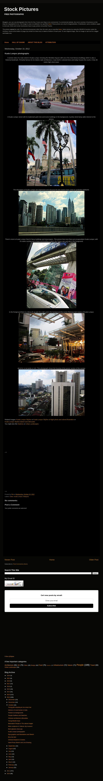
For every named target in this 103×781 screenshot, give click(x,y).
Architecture (9, 665)
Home (7, 42)
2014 (8, 692)
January (11, 767)
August (10, 748)
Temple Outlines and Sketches (17, 715)
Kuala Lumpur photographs (16, 731)
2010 (8, 773)
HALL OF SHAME (18, 42)
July (9, 751)
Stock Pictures (21, 9)
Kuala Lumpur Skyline (23, 419)
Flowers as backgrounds (15, 712)
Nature (70, 665)
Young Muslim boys (14, 721)
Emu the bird (12, 737)
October (11, 705)
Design (33, 665)
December (11, 699)
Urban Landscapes (32, 424)
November (11, 702)
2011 (8, 771)
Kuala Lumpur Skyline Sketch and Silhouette (20, 422)
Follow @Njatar (9, 656)
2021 (8, 678)
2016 (8, 686)
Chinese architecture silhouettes (18, 718)
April (10, 759)
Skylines (20, 424)
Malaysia (26, 496)
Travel (92, 665)
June (10, 754)
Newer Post (10, 560)
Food (40, 665)
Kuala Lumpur (18, 496)
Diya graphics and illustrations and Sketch (21, 734)
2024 (8, 675)
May (9, 756)
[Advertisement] (22, 440)
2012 (8, 697)
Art (19, 665)
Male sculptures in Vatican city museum (20, 726)
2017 (8, 683)
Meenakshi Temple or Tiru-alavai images (20, 723)
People (80, 665)
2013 (8, 694)
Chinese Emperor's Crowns (16, 740)
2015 (8, 689)
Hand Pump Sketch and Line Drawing (19, 742)
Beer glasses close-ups (15, 729)
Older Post (93, 560)
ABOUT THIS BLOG (35, 42)
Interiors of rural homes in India (17, 710)
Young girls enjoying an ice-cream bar (19, 707)
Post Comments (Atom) (20, 564)
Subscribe (51, 606)
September (12, 746)
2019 (8, 681)
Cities (11, 496)
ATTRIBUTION (50, 42)
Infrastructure (58, 665)
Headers (49, 665)
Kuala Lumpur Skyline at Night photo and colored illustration (53, 419)
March (10, 762)
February (11, 765)
